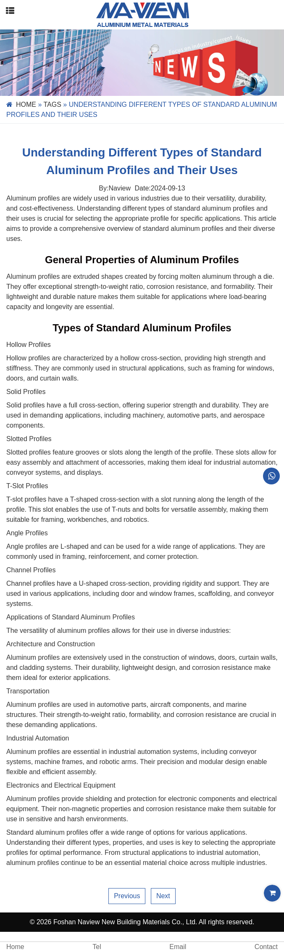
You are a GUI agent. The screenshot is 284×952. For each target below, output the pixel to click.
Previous (127, 895)
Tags (52, 104)
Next (163, 895)
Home (26, 104)
